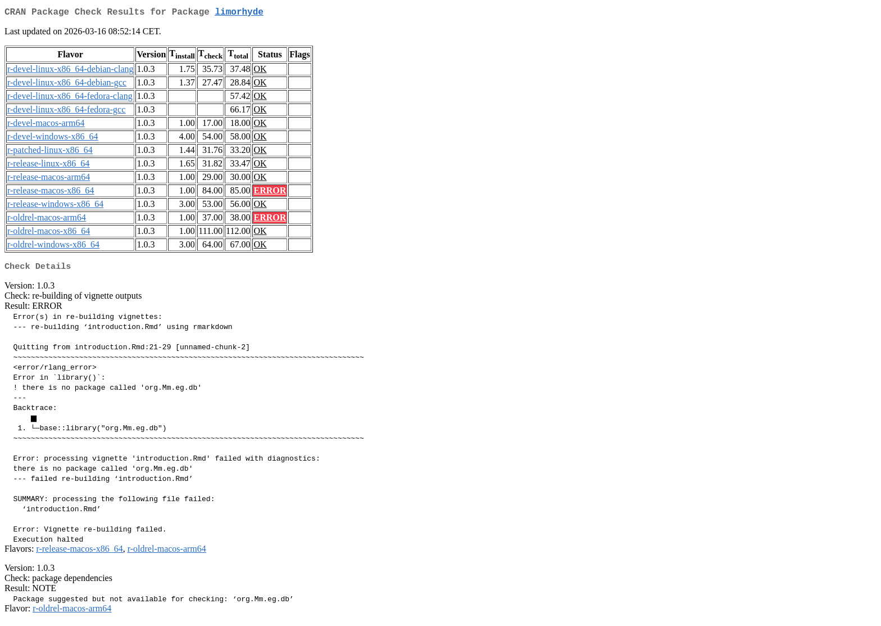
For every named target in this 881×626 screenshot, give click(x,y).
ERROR (269, 192)
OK (259, 71)
